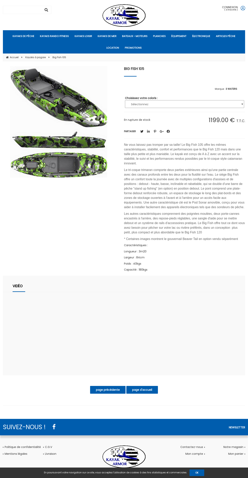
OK (196, 472)
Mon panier (235, 454)
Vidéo (17, 286)
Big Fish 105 (134, 68)
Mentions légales (16, 454)
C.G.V (48, 447)
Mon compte (194, 454)
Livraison (50, 454)
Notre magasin (233, 447)
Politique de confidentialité (23, 447)
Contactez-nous (191, 447)
